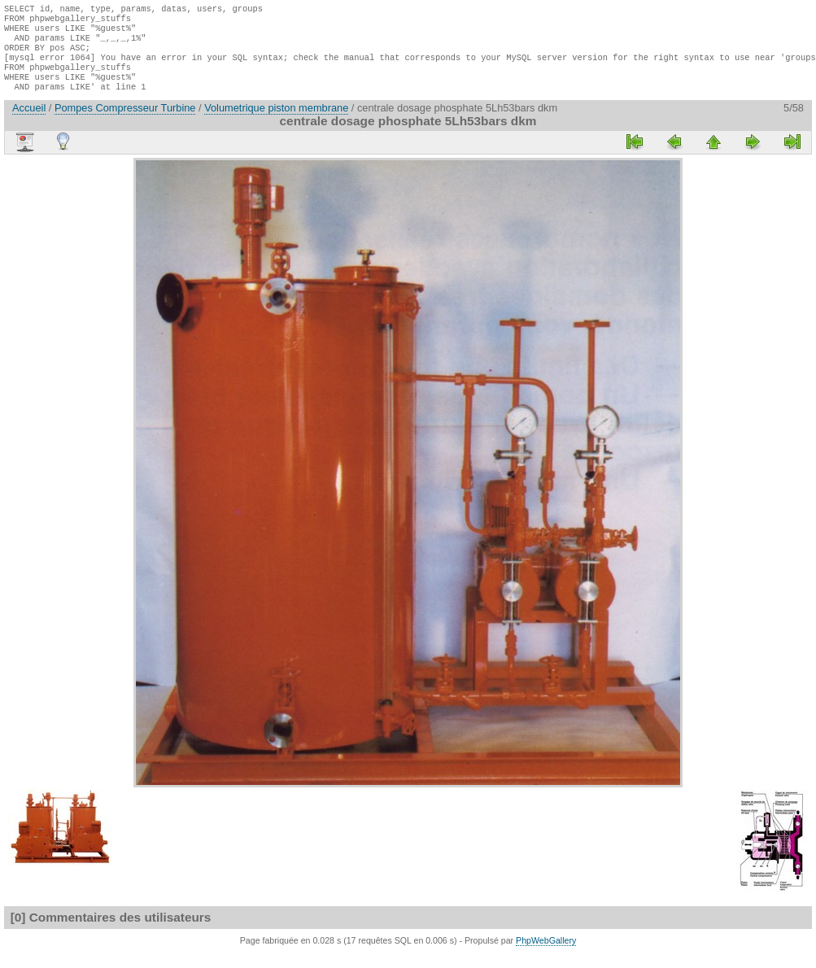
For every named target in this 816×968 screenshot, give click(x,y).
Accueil (29, 122)
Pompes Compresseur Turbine (125, 122)
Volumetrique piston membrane (276, 122)
